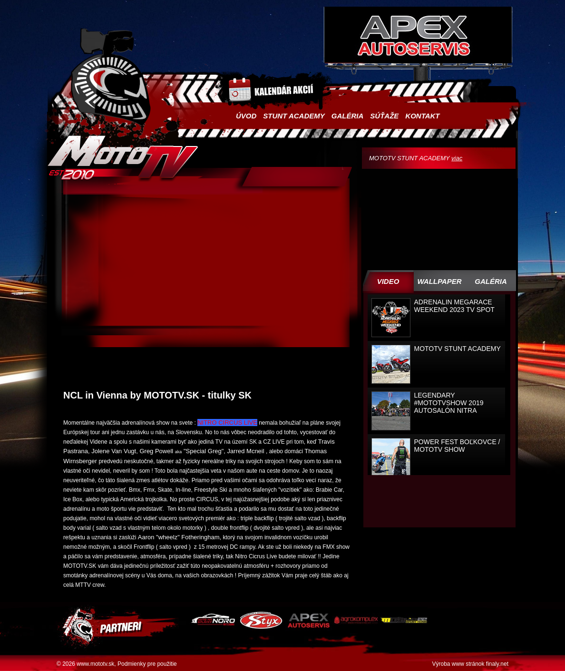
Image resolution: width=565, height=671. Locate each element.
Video (388, 281)
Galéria (347, 116)
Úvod (246, 116)
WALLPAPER (439, 281)
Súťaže (384, 116)
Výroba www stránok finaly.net (470, 664)
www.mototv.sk (95, 664)
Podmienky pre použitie (147, 664)
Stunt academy (293, 116)
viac (456, 158)
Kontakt (422, 116)
